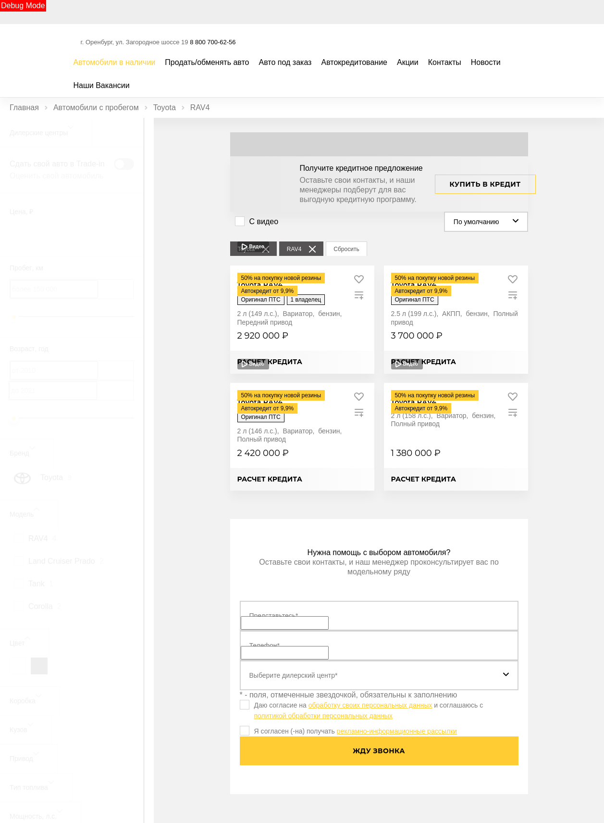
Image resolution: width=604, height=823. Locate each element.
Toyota (164, 107)
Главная (24, 107)
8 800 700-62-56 (212, 42)
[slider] (14, 317)
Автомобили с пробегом (96, 107)
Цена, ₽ (21, 211)
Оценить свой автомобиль (57, 176)
